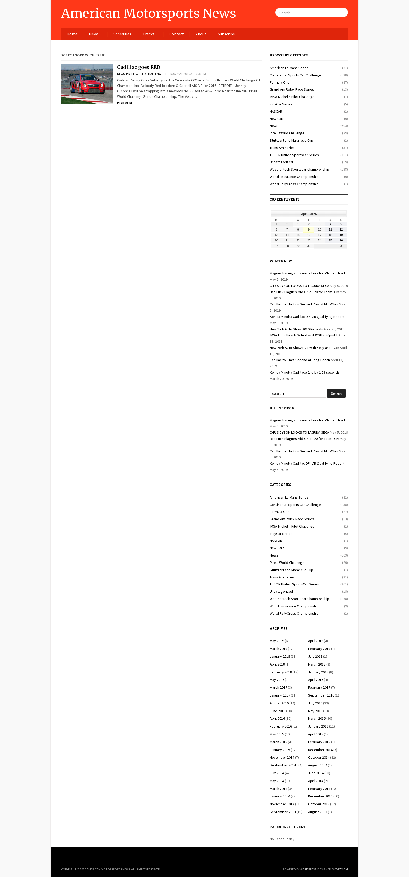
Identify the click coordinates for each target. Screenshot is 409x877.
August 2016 (279, 703)
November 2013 (282, 804)
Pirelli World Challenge (144, 74)
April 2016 (277, 718)
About (200, 34)
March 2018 (317, 664)
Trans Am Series (282, 147)
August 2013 (317, 811)
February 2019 (319, 648)
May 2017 (277, 679)
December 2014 (320, 749)
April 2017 (315, 679)
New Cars (277, 118)
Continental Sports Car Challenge (295, 75)
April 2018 (277, 664)
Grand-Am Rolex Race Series (292, 89)
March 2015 (278, 742)
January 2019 (280, 656)
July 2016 (315, 703)
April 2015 (315, 734)
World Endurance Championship (294, 176)
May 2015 (277, 734)
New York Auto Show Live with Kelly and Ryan (304, 347)
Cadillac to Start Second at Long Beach (300, 360)
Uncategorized (281, 162)
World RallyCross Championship (294, 184)
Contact (176, 34)
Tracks (150, 34)
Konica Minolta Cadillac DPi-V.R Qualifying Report (307, 316)
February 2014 (319, 788)
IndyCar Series (281, 104)
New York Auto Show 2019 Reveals (296, 329)
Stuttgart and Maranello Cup (291, 140)
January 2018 (318, 672)
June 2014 (316, 773)
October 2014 (318, 757)
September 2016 (321, 695)
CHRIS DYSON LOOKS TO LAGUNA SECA (299, 285)
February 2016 (281, 726)
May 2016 (315, 711)
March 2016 (317, 718)
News (95, 34)
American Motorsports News (148, 13)
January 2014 (280, 796)
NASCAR (276, 111)
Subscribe (226, 34)
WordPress (308, 869)
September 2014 (283, 765)
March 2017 (278, 687)
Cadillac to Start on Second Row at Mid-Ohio (304, 304)
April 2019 (315, 640)
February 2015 (319, 742)
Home (72, 34)
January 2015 (280, 749)
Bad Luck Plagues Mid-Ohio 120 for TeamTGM (304, 291)
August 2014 (317, 765)
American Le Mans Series (289, 67)
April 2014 (315, 780)
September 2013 (283, 811)
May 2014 (277, 780)
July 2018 (315, 656)
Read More (125, 103)
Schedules (122, 34)
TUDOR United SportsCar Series (294, 155)
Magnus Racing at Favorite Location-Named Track (308, 273)
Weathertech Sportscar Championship (299, 169)
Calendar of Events (289, 827)
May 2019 (277, 640)
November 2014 (282, 757)
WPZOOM (341, 869)
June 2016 (277, 711)
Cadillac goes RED (138, 67)
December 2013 (320, 796)
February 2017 (319, 687)
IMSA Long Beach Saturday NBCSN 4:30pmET (304, 335)
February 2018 (281, 672)
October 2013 (318, 804)
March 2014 (278, 788)
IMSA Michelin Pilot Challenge (292, 96)
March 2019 (278, 648)
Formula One (280, 82)
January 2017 (280, 695)
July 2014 (277, 773)
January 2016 (318, 726)
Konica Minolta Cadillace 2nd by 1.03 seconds (305, 372)
